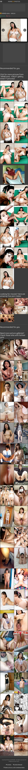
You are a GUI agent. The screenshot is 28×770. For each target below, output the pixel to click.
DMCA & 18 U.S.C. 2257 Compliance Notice (14, 767)
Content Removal (17, 764)
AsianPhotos (14, 1)
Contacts (8, 764)
